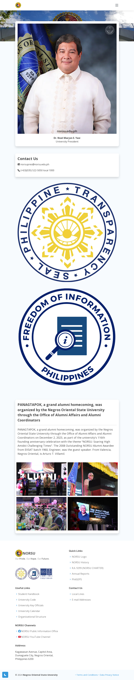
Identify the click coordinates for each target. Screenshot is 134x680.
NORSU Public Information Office (39, 631)
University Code (27, 599)
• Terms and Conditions (86, 674)
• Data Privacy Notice (108, 674)
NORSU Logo (79, 556)
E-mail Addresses (81, 599)
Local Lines (78, 594)
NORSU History (80, 562)
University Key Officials (31, 605)
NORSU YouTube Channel (35, 637)
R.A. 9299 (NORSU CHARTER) (87, 568)
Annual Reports (80, 574)
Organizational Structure (32, 617)
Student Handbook (28, 594)
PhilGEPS (77, 579)
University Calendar (29, 611)
